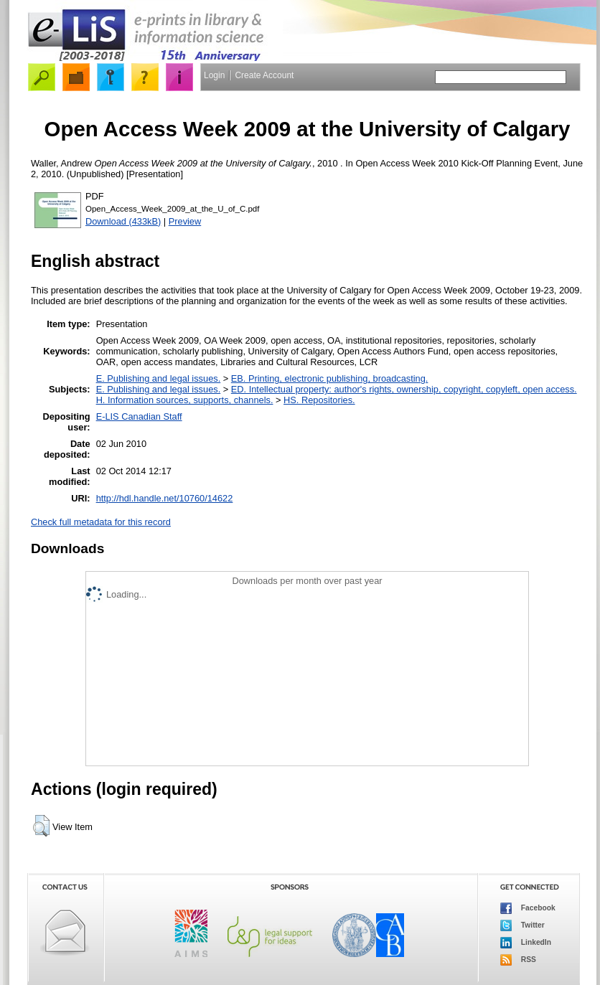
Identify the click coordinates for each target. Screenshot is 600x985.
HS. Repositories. (319, 400)
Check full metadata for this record (101, 522)
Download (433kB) (123, 221)
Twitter (522, 925)
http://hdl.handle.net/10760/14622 (164, 498)
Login (214, 75)
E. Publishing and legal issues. (158, 378)
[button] (41, 825)
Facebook (528, 908)
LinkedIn (525, 942)
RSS (518, 960)
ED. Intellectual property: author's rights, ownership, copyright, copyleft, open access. (404, 389)
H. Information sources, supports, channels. (184, 400)
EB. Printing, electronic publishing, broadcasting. (329, 378)
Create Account (264, 75)
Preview (185, 221)
